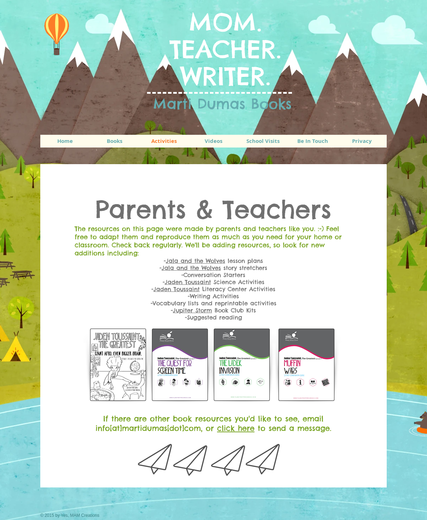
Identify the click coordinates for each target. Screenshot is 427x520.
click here (236, 428)
